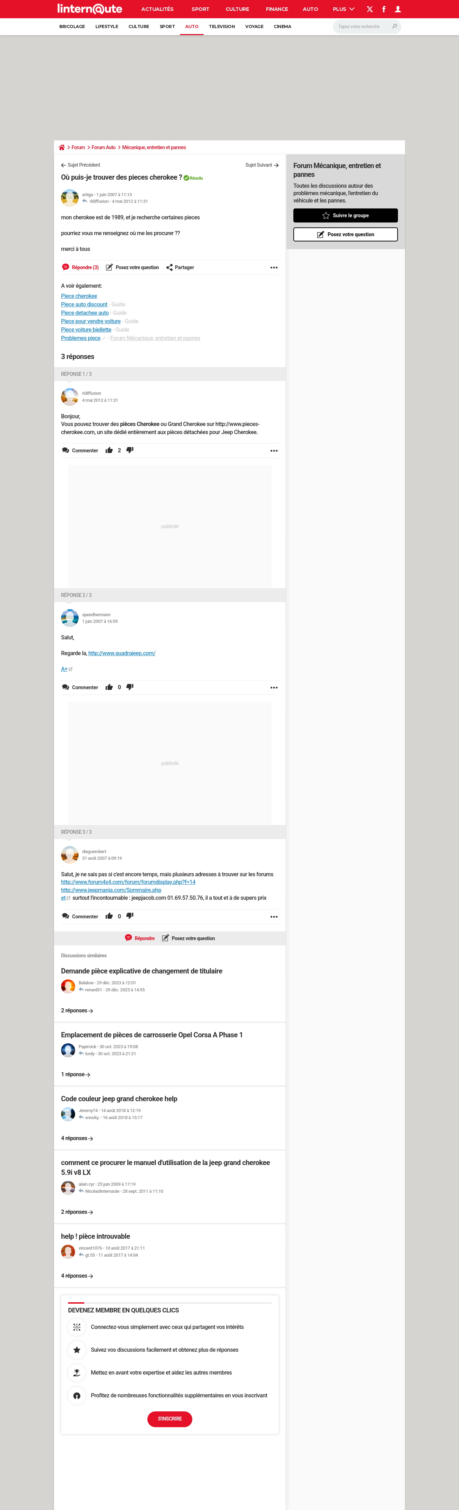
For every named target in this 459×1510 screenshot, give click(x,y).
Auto (310, 9)
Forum (78, 147)
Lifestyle (106, 26)
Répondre (144, 938)
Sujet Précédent (84, 165)
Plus (344, 9)
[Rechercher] (367, 27)
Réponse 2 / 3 (76, 595)
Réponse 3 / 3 (76, 832)
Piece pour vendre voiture (91, 321)
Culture (237, 9)
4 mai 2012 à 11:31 (130, 201)
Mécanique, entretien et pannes (154, 147)
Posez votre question (137, 267)
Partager (180, 267)
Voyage (254, 26)
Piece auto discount (84, 304)
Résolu (196, 178)
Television (222, 26)
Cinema (282, 26)
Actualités (157, 9)
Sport (200, 9)
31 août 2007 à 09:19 (102, 858)
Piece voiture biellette (86, 329)
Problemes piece (80, 338)
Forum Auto (103, 147)
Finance (277, 9)
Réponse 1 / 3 (76, 374)
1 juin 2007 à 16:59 (100, 621)
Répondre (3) (85, 267)
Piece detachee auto (85, 313)
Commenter (84, 450)
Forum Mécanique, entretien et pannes (155, 338)
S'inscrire (170, 1419)
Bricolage (72, 26)
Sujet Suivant (258, 165)
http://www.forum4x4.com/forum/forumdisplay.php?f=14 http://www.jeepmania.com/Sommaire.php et (128, 890)
